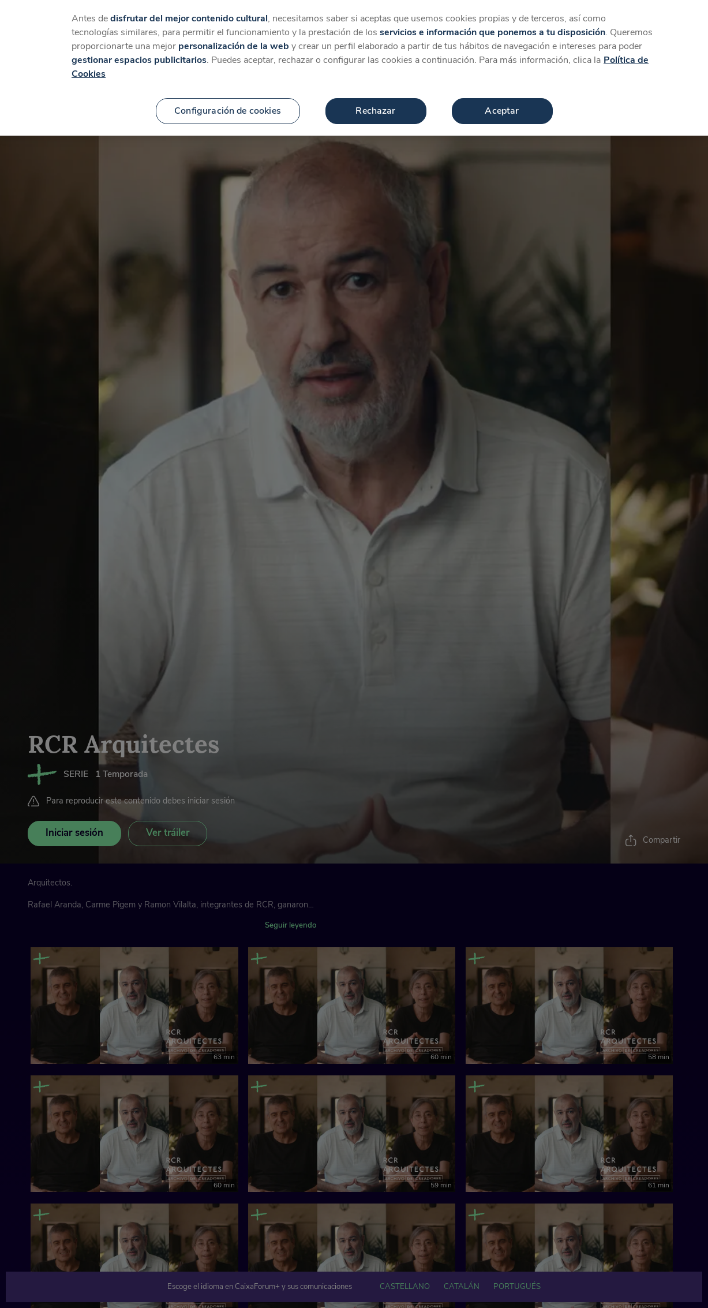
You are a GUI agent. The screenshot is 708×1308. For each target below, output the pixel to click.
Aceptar (502, 95)
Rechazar (375, 95)
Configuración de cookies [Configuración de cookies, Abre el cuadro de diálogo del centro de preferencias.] (227, 95)
